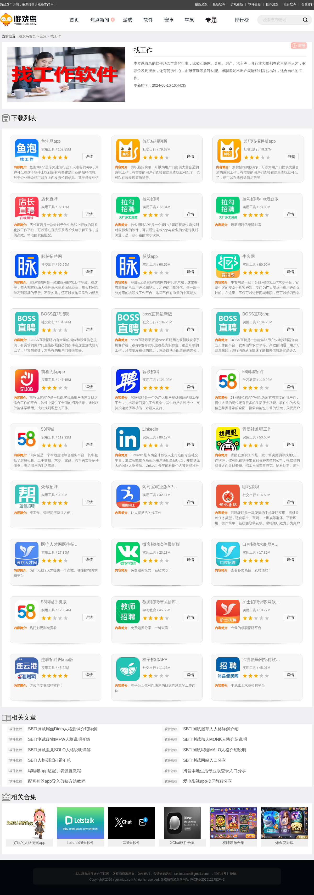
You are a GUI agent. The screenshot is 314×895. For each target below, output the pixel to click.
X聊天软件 (131, 843)
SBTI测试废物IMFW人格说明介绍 (59, 739)
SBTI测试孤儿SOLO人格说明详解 (59, 750)
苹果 (189, 20)
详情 (89, 156)
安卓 (169, 20)
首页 (74, 20)
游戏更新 (237, 4)
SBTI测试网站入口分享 (204, 760)
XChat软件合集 (182, 843)
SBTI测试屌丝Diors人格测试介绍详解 (62, 729)
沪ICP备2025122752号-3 (207, 879)
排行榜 (242, 20)
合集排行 (307, 4)
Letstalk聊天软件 (80, 843)
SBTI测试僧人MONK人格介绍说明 (215, 739)
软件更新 (254, 4)
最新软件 (219, 4)
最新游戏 (201, 4)
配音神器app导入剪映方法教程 (56, 781)
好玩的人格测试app (29, 843)
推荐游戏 (272, 4)
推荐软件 (290, 4)
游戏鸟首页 (27, 36)
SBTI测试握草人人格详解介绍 (211, 729)
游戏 (127, 20)
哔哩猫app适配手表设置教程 (54, 771)
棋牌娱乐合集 (233, 843)
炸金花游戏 (284, 843)
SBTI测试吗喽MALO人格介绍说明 (214, 750)
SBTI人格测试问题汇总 (49, 760)
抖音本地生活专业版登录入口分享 (214, 771)
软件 (148, 20)
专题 (211, 20)
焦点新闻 (99, 20)
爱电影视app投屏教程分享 (207, 781)
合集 (43, 36)
